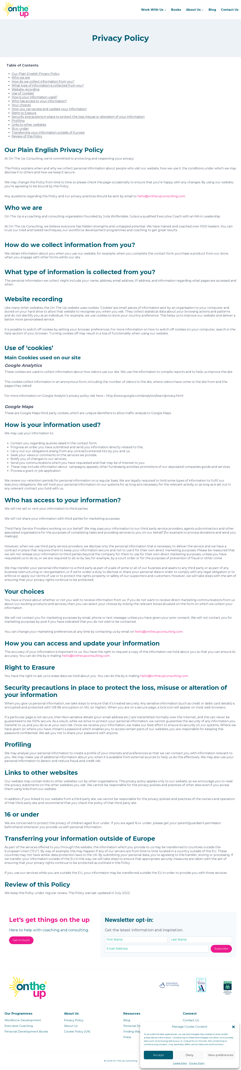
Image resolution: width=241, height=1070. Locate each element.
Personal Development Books (26, 1031)
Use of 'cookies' (23, 93)
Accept (158, 1055)
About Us (71, 1026)
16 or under (20, 128)
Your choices (21, 105)
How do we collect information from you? (43, 81)
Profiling (18, 120)
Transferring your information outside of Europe (48, 132)
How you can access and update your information (49, 109)
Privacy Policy (197, 1063)
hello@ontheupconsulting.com (161, 196)
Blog (212, 9)
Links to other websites (29, 124)
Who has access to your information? (39, 101)
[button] (233, 1027)
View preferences (220, 1055)
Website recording (26, 89)
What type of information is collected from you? (48, 85)
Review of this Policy (27, 136)
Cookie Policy (180, 1063)
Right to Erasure (24, 113)
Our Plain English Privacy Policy (35, 74)
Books (176, 9)
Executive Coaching (19, 1026)
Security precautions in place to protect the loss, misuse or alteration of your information (78, 117)
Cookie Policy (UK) (77, 1031)
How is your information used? (34, 97)
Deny (189, 1055)
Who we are (21, 77)
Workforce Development (23, 1020)
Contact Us (230, 9)
